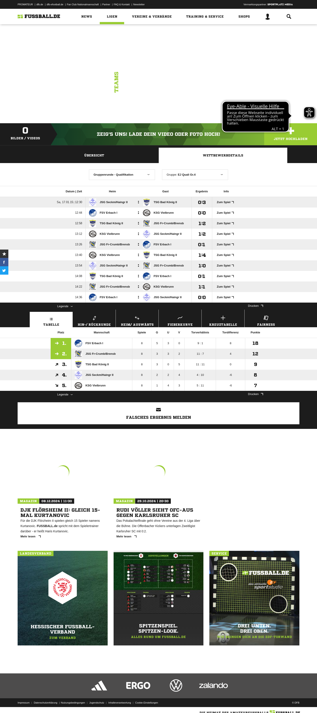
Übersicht (94, 155)
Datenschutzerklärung (45, 702)
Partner (106, 4)
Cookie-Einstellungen (146, 702)
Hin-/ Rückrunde (94, 320)
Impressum (23, 702)
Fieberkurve (180, 320)
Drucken (255, 305)
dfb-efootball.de (55, 4)
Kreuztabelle (223, 320)
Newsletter (139, 4)
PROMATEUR (25, 4)
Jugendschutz (96, 702)
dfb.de (39, 4)
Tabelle (51, 320)
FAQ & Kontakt (122, 4)
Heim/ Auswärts (137, 320)
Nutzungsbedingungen (73, 702)
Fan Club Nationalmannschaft (83, 4)
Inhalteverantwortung (119, 702)
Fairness (266, 320)
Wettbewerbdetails (223, 155)
